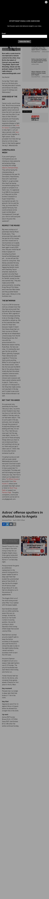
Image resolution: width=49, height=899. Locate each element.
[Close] (46, 2)
